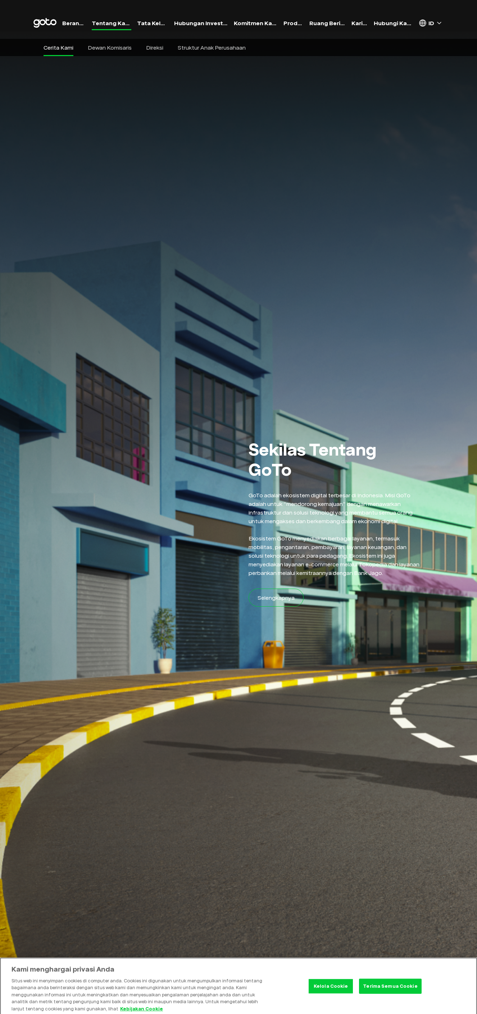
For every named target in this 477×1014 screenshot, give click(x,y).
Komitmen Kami (256, 23)
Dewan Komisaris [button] (110, 47)
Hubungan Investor (201, 23)
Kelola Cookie (331, 989)
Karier (359, 23)
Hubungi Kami (393, 23)
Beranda (74, 23)
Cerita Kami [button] (58, 47)
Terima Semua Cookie (390, 989)
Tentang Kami (111, 23)
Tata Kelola (153, 23)
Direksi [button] (154, 47)
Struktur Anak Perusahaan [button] (212, 47)
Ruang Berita (327, 23)
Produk (293, 23)
